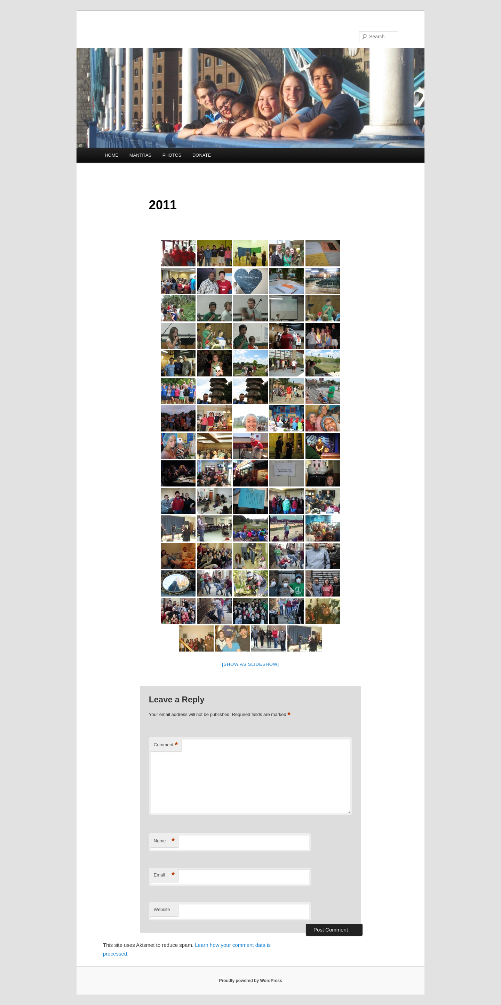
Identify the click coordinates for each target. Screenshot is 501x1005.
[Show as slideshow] (250, 664)
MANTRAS (140, 155)
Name (164, 841)
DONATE (201, 155)
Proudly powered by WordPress (250, 980)
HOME (111, 155)
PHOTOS (172, 155)
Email (164, 875)
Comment (166, 745)
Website (162, 909)
